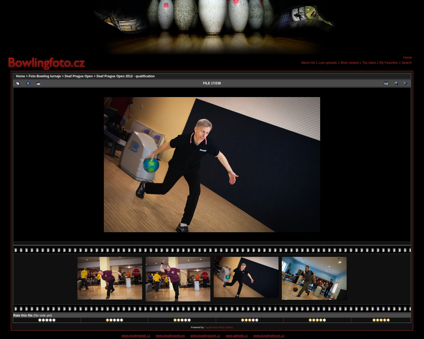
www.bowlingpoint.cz (205, 336)
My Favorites (388, 63)
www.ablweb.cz (237, 336)
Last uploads (328, 63)
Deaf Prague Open (79, 76)
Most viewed (349, 63)
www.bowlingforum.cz (268, 336)
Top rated (369, 63)
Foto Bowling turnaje (45, 76)
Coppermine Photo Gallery (218, 327)
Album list (308, 63)
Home (407, 57)
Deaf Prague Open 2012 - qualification (126, 76)
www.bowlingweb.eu (170, 336)
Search (407, 63)
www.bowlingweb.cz (135, 336)
